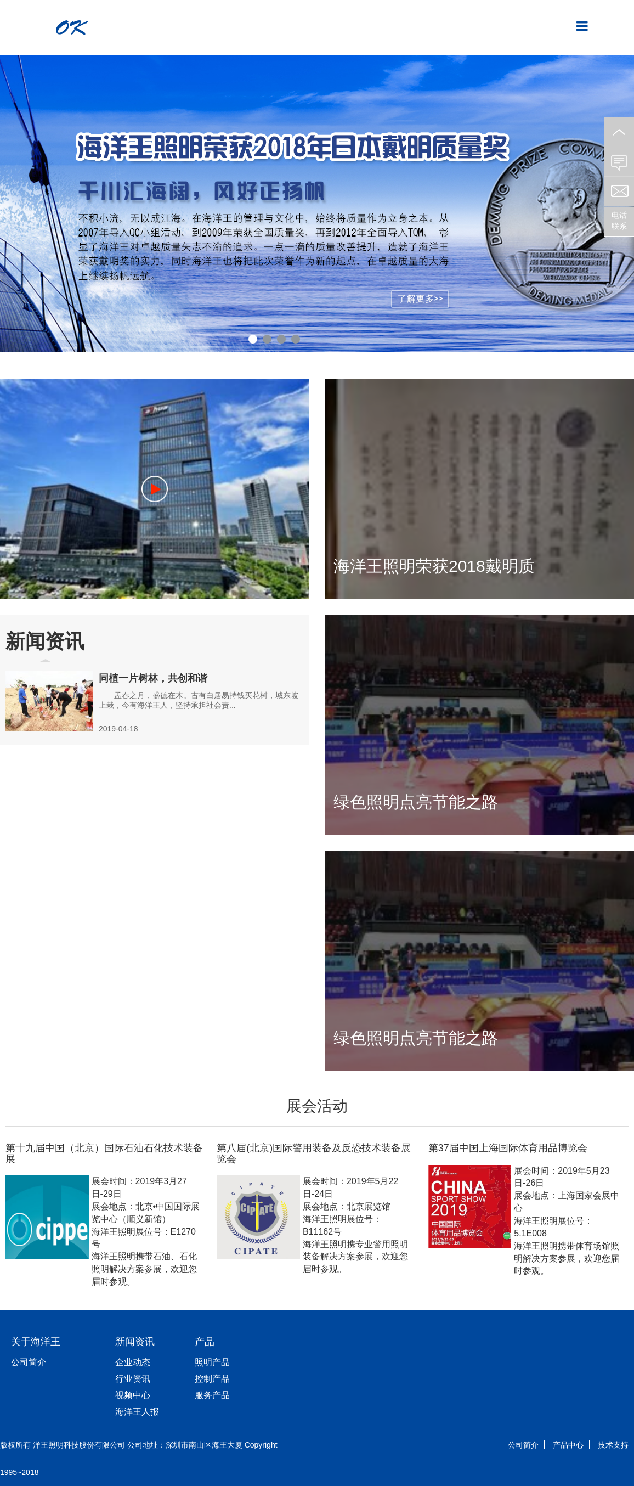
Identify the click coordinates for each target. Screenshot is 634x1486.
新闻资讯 (135, 1341)
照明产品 (212, 1362)
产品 (204, 1341)
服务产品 (212, 1395)
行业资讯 (132, 1378)
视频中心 (132, 1395)
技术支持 (613, 1444)
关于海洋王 (35, 1341)
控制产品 (212, 1378)
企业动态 (132, 1362)
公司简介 (28, 1362)
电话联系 (619, 220)
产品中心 (568, 1444)
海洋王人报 (137, 1411)
